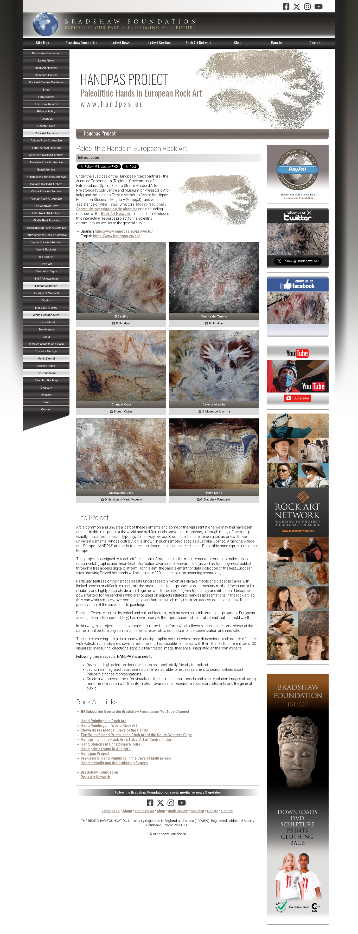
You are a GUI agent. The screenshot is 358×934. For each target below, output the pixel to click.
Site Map (42, 42)
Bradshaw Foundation (81, 42)
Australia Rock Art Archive (46, 162)
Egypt (46, 336)
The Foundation (46, 373)
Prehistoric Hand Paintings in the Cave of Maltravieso (126, 758)
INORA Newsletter (46, 278)
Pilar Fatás (109, 204)
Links (46, 402)
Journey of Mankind (46, 293)
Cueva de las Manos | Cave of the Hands (114, 730)
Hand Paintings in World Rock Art (109, 725)
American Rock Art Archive (46, 155)
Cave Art (46, 264)
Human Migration (46, 285)
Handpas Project (95, 754)
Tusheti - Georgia (46, 351)
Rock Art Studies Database (46, 82)
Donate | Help (46, 125)
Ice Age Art (46, 256)
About (127, 811)
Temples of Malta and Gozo (46, 344)
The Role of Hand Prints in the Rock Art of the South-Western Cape (136, 735)
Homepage (111, 811)
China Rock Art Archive (46, 191)
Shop (237, 42)
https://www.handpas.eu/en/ (116, 236)
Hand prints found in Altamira (106, 749)
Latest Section (159, 42)
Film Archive (46, 96)
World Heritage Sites (46, 314)
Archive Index (46, 365)
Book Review (178, 811)
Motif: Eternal (46, 358)
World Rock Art (46, 249)
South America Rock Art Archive (46, 234)
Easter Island (46, 322)
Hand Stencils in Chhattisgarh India (110, 744)
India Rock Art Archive (46, 213)
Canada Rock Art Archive (46, 184)
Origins (46, 300)
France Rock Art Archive (46, 198)
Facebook (46, 118)
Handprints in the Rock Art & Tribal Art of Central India (126, 739)
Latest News (120, 42)
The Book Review (46, 104)
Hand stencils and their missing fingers (114, 763)
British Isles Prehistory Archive (46, 176)
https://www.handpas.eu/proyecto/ (124, 231)
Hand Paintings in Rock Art (103, 721)
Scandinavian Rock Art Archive (46, 227)
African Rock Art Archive (46, 140)
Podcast (46, 394)
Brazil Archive (46, 169)
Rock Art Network (198, 42)
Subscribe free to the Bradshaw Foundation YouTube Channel (135, 711)
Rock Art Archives (46, 133)
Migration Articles (46, 307)
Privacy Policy (46, 111)
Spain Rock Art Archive (46, 242)
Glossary (46, 387)
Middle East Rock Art (46, 220)
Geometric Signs (46, 271)
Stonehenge (46, 329)
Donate (276, 42)
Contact (315, 42)
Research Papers (46, 75)
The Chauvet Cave (46, 205)
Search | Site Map (46, 380)
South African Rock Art (46, 147)
